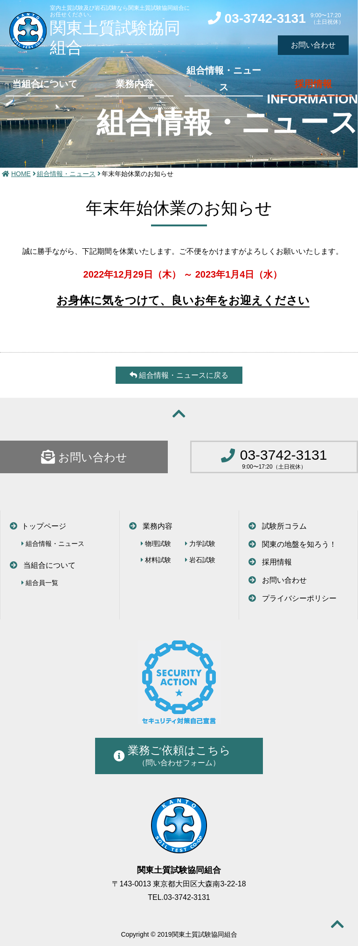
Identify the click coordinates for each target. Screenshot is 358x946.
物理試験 (156, 543)
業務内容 (134, 84)
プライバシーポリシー (292, 598)
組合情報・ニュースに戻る (179, 375)
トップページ (38, 526)
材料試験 (156, 560)
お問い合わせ (84, 457)
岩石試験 (200, 560)
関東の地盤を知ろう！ (292, 544)
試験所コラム (277, 526)
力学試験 (200, 543)
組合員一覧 (39, 582)
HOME (21, 173)
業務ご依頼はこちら (172, 755)
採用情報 (313, 84)
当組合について (44, 84)
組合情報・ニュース (223, 78)
